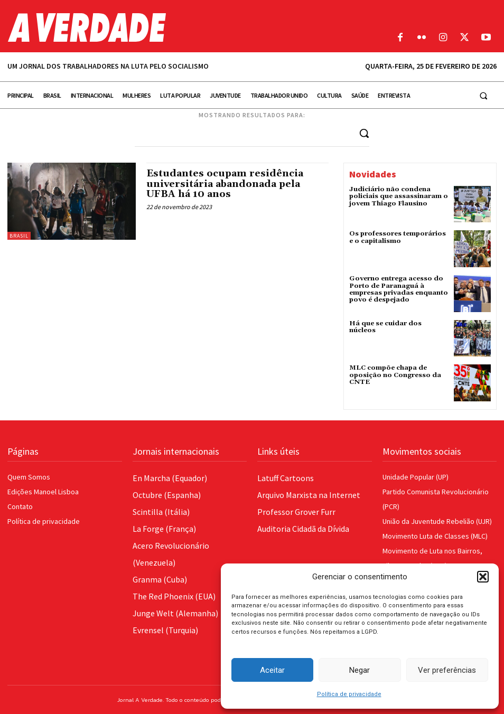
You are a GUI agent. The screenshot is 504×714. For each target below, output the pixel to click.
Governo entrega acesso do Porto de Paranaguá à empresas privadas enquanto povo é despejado (398, 289)
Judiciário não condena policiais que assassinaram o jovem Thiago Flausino (398, 196)
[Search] (364, 133)
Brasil (19, 235)
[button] (483, 576)
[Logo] (189, 27)
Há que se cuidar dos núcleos (398, 323)
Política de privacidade (349, 694)
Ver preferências (447, 670)
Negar (359, 670)
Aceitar (272, 670)
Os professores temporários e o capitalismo (397, 237)
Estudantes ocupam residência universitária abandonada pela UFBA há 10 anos (225, 184)
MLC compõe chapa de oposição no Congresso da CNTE (395, 375)
